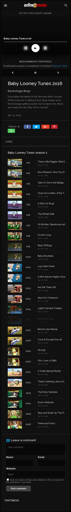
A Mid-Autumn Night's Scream (52, 276)
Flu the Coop (44, 235)
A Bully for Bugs (46, 203)
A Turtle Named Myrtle (49, 371)
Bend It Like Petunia (47, 329)
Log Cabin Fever (46, 266)
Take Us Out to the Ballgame (52, 182)
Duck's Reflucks (46, 402)
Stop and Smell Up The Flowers (52, 413)
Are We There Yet (47, 287)
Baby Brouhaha (45, 256)
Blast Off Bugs (45, 245)
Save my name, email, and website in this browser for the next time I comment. (35, 481)
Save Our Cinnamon (48, 297)
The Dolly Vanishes (47, 392)
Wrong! (41, 350)
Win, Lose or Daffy (47, 360)
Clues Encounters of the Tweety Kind (52, 193)
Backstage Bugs (46, 318)
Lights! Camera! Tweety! (50, 308)
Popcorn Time (59, 66)
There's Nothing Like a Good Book (52, 381)
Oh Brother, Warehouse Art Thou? (52, 224)
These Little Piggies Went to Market (52, 161)
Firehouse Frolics (46, 423)
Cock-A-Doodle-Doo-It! (50, 339)
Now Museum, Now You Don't (52, 172)
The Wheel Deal (46, 214)
